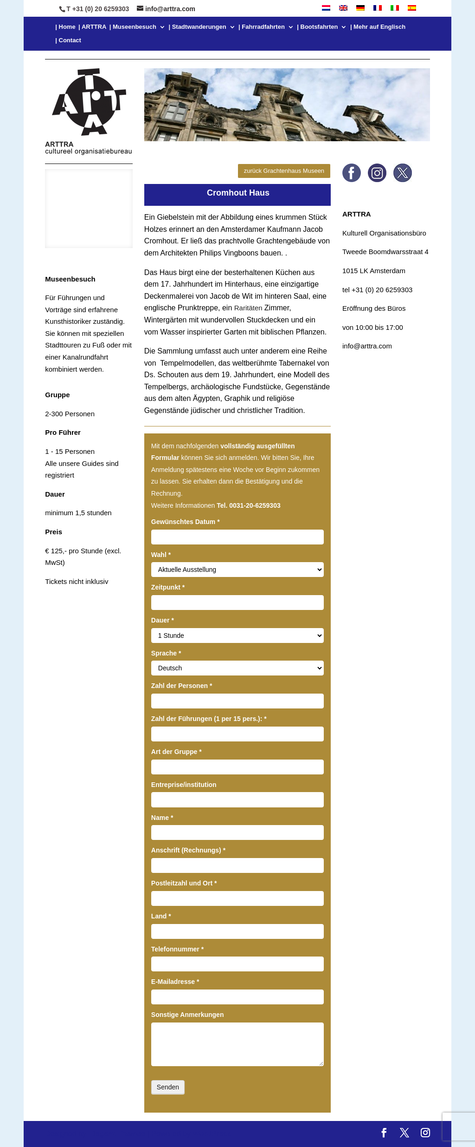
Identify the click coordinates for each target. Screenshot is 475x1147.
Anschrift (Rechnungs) (188, 850)
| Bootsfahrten (317, 27)
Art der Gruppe (176, 751)
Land (161, 916)
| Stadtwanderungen (197, 27)
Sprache (166, 653)
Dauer (162, 620)
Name (162, 817)
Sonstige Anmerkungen (187, 1014)
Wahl (161, 554)
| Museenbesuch (132, 27)
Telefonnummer (177, 949)
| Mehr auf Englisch (377, 27)
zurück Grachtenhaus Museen (284, 170)
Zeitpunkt (168, 587)
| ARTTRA (92, 27)
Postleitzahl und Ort (184, 883)
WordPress (212, 1134)
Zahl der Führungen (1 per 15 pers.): (209, 718)
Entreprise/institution (184, 784)
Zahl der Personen (181, 685)
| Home (65, 27)
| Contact (68, 40)
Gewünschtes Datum (185, 521)
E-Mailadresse (175, 981)
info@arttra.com (367, 346)
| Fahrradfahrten (261, 27)
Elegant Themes (117, 1134)
